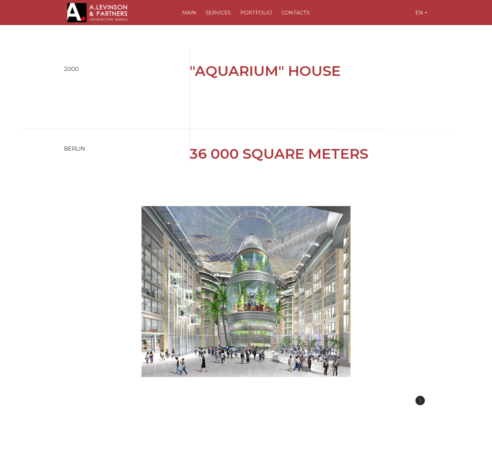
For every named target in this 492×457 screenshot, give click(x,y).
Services (218, 13)
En (419, 13)
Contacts (295, 13)
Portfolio (256, 13)
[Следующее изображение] (420, 400)
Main (189, 13)
